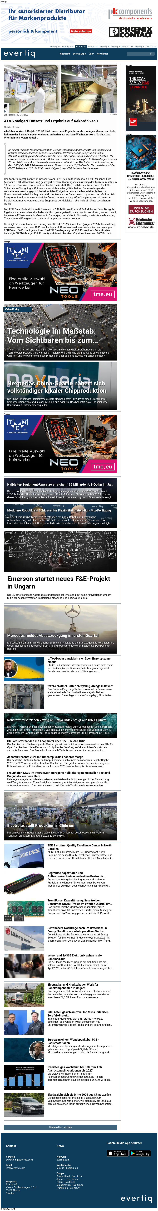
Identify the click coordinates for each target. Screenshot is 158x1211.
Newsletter (102, 53)
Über (91, 53)
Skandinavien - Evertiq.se (69, 1184)
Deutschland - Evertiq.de (69, 1176)
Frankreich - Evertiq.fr (67, 1187)
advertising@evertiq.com (19, 1159)
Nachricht (65, 53)
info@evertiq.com (15, 1168)
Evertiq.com (62, 1159)
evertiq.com (68, 46)
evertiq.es (93, 46)
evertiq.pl (139, 46)
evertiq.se (151, 46)
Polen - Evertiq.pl (65, 1182)
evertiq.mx (127, 46)
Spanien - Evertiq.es (67, 1179)
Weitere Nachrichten (60, 1127)
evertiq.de (81, 46)
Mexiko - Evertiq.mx (66, 1168)
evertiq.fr (115, 46)
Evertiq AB (19, 54)
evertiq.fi (104, 46)
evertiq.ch (54, 46)
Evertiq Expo (79, 53)
